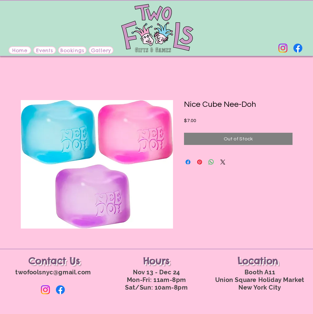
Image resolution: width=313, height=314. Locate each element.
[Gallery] (101, 50)
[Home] (20, 50)
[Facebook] (298, 48)
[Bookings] (72, 50)
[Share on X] (222, 162)
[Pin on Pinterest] (199, 162)
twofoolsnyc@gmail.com (53, 272)
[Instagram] (283, 48)
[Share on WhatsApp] (211, 162)
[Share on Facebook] (188, 162)
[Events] (44, 50)
